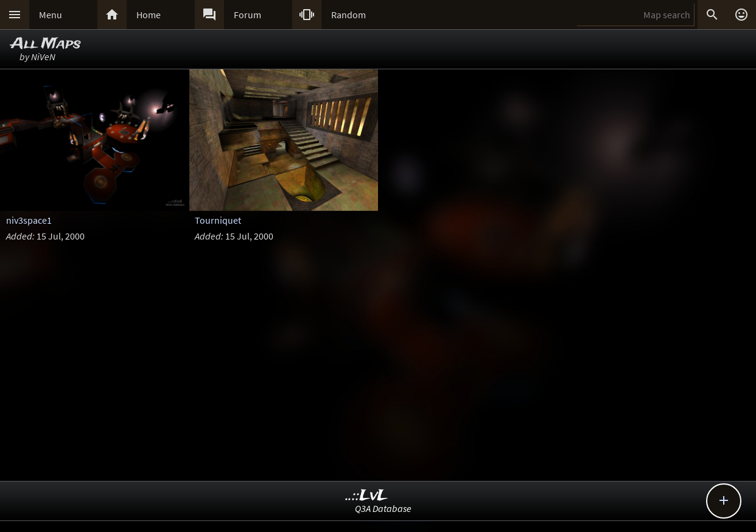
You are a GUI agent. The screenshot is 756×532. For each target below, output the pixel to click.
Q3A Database (383, 508)
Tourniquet (218, 220)
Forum (247, 15)
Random (348, 15)
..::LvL (366, 495)
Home (148, 15)
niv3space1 (29, 220)
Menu (50, 15)
